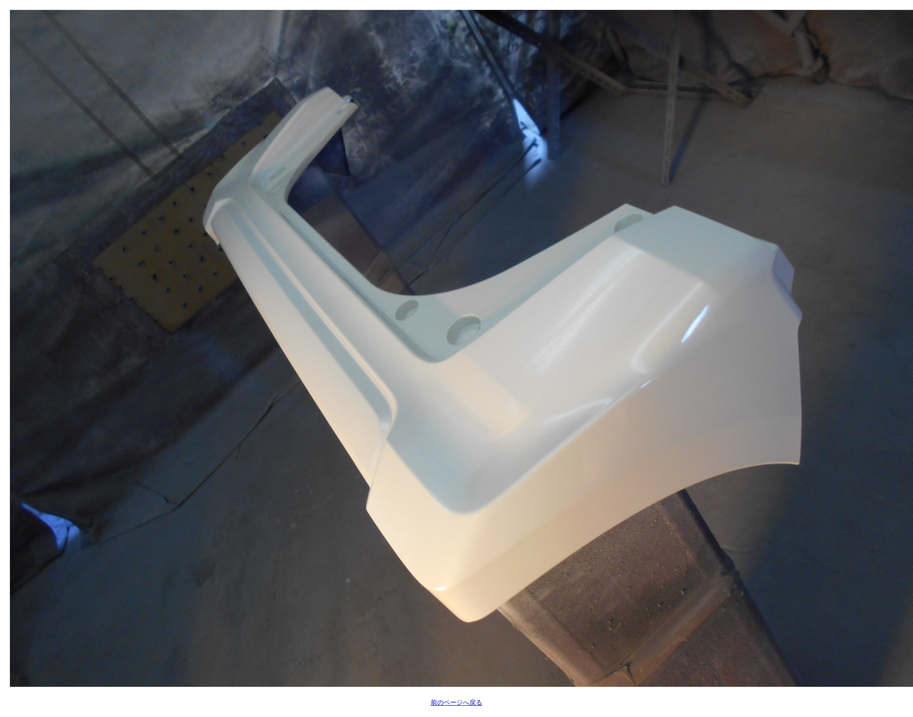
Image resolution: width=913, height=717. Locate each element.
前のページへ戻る (456, 702)
